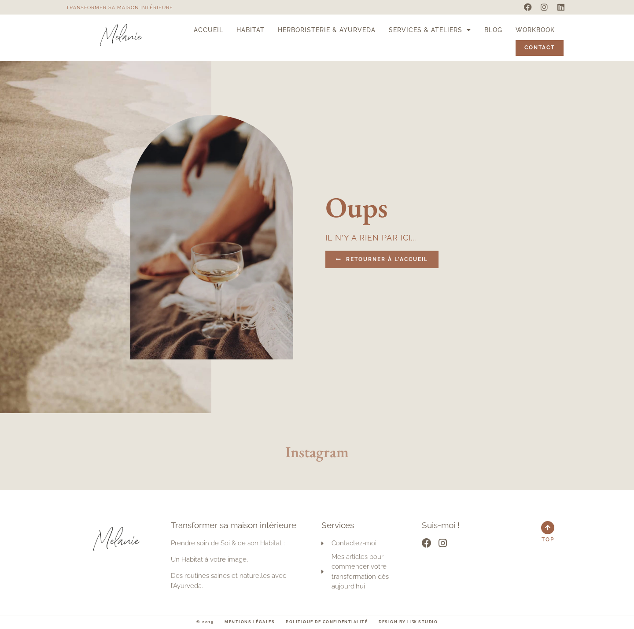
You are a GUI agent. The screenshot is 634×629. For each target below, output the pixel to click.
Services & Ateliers (430, 29)
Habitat (250, 29)
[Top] (547, 527)
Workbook (535, 29)
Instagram (317, 452)
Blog (493, 29)
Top (548, 539)
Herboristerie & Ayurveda (327, 29)
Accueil (208, 29)
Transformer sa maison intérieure (119, 8)
